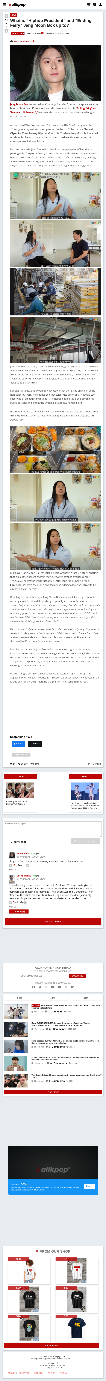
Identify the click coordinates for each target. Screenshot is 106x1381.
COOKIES (38, 1373)
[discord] (59, 987)
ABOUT (11, 1373)
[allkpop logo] (18, 5)
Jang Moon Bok (19, 104)
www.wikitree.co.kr (24, 41)
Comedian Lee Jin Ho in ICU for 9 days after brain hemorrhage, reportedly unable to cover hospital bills (65, 1058)
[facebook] (33, 987)
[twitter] (39, 987)
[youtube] (52, 987)
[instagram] (46, 987)
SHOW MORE (51, 1345)
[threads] (66, 987)
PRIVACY (51, 1373)
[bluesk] (72, 987)
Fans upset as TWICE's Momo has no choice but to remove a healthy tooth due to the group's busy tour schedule (66, 1042)
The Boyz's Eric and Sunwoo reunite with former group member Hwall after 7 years (66, 1076)
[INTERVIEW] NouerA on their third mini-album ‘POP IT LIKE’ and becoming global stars (66, 1006)
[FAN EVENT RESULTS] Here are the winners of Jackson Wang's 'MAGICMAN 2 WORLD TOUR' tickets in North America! (61, 1024)
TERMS (63, 1373)
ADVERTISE (24, 1373)
